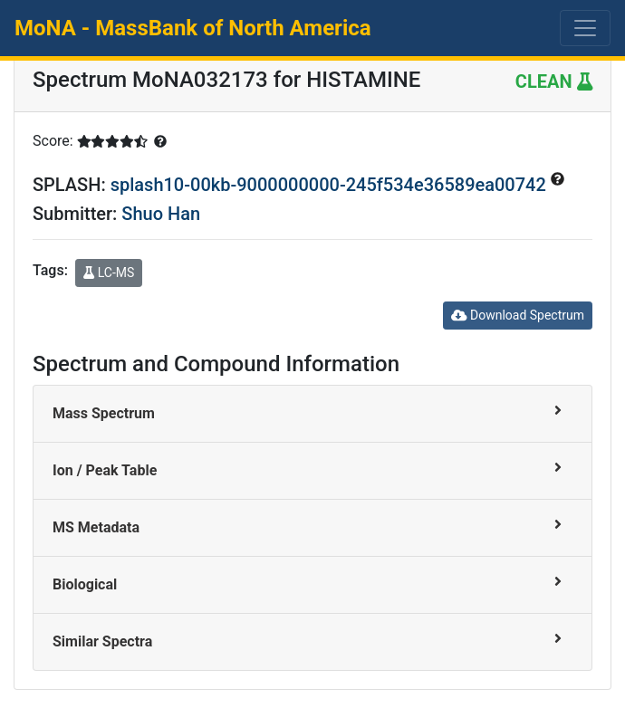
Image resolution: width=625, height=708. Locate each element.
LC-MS (108, 272)
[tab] (312, 414)
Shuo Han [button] (160, 214)
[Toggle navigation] (585, 28)
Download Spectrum (517, 315)
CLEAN (553, 81)
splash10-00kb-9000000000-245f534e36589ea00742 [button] (331, 185)
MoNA (192, 28)
